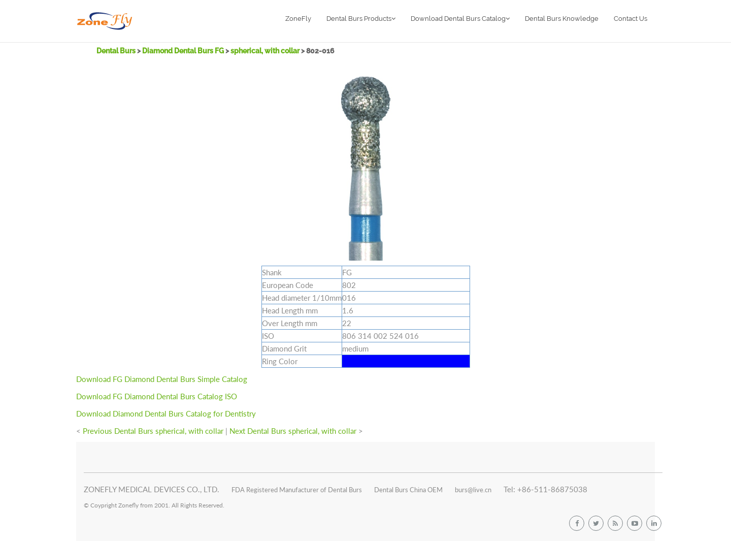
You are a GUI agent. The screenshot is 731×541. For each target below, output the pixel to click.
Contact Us (630, 18)
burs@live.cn (473, 490)
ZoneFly (298, 18)
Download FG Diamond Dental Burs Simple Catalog (161, 379)
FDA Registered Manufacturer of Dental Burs (296, 490)
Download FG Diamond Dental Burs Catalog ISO (156, 396)
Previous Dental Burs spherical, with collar (153, 430)
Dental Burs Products (360, 18)
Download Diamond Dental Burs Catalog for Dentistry (166, 413)
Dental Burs (116, 51)
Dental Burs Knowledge (562, 18)
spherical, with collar (265, 51)
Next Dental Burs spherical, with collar (292, 430)
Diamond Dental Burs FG (183, 51)
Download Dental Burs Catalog (460, 18)
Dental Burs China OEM (408, 490)
